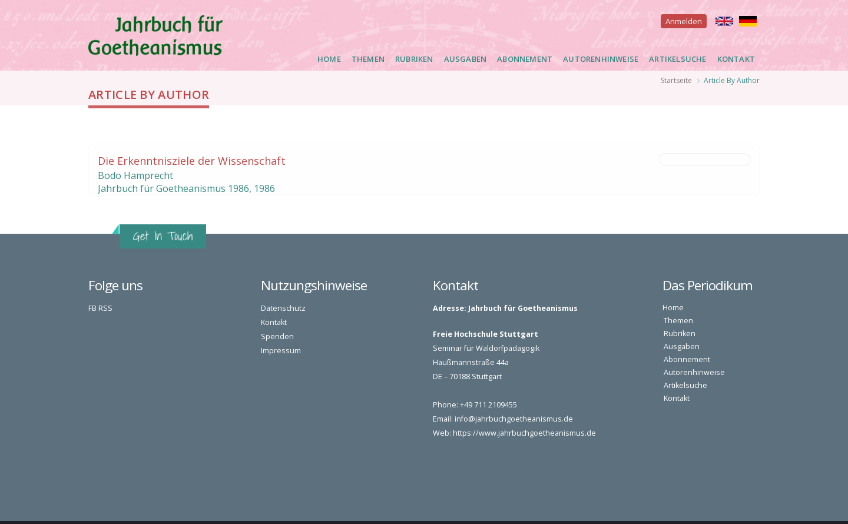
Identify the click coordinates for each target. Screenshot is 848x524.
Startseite (676, 80)
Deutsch (748, 21)
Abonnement (524, 59)
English (724, 21)
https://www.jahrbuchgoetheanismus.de (524, 433)
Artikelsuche (677, 59)
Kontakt (736, 59)
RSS (105, 308)
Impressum (281, 351)
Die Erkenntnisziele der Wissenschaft (192, 161)
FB (92, 308)
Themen (368, 59)
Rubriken (414, 59)
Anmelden (683, 21)
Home (329, 59)
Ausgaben (465, 59)
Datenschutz (283, 308)
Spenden (277, 336)
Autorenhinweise (600, 59)
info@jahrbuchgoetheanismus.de (514, 419)
